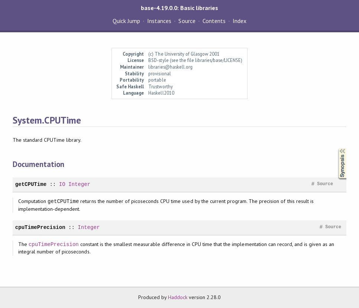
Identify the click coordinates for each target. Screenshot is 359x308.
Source (186, 20)
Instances (159, 20)
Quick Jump (126, 20)
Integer (79, 184)
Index (239, 20)
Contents (214, 20)
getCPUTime (30, 184)
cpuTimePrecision (40, 227)
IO (62, 184)
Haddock (177, 297)
